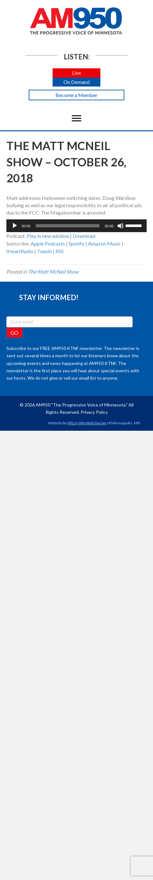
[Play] (14, 226)
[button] (76, 73)
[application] (76, 225)
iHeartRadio (19, 251)
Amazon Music (104, 243)
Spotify (76, 243)
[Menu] (76, 118)
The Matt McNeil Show (53, 272)
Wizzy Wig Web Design (87, 423)
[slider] (68, 225)
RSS (59, 251)
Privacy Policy (94, 412)
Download (84, 236)
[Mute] (120, 226)
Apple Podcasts (48, 243)
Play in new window (48, 236)
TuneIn (44, 251)
